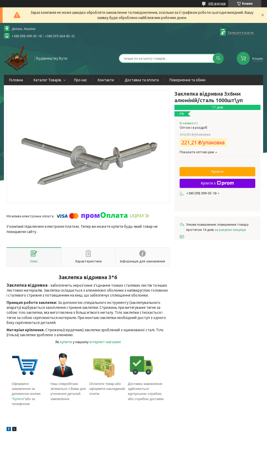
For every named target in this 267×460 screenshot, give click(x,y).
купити (66, 342)
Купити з (217, 183)
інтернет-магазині (105, 342)
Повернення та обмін (187, 80)
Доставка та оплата (142, 80)
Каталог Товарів (47, 80)
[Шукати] (218, 58)
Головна (16, 80)
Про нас (80, 80)
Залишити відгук (241, 32)
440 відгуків (217, 3)
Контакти (106, 80)
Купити (18, 399)
